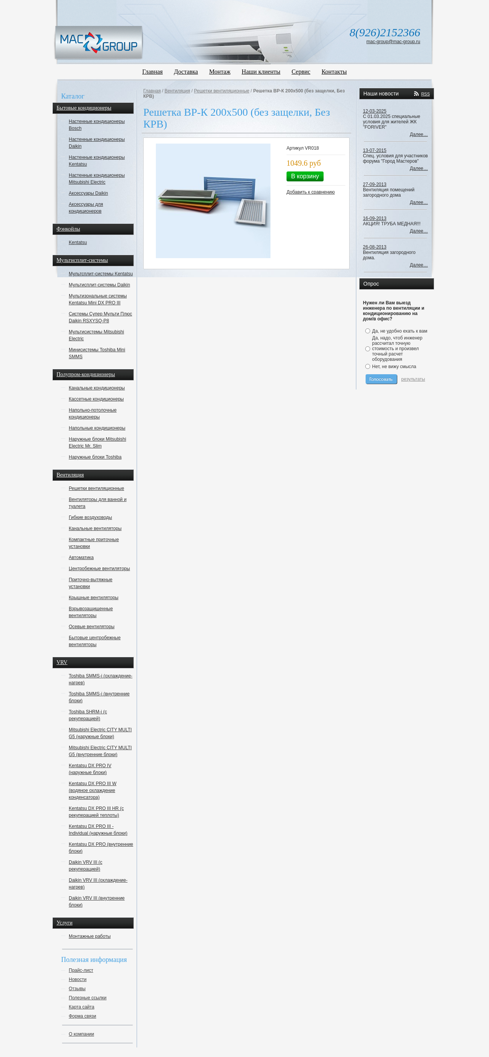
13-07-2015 (374, 150)
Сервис (300, 71)
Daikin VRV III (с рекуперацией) (85, 866)
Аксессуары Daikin (88, 193)
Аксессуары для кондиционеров (86, 208)
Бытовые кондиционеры (84, 108)
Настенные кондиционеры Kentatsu (97, 161)
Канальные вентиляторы (95, 528)
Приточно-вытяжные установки (90, 583)
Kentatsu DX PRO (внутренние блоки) (101, 848)
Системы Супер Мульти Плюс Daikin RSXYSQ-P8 (100, 317)
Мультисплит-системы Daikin (99, 285)
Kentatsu (78, 242)
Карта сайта (81, 1007)
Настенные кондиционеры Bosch (97, 125)
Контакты (334, 71)
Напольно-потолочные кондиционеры (93, 413)
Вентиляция (70, 475)
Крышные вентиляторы (93, 597)
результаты (413, 379)
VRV (62, 662)
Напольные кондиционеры (97, 428)
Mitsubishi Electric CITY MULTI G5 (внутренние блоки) (100, 751)
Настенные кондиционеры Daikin (97, 143)
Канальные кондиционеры (97, 388)
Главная (152, 71)
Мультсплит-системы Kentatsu (101, 273)
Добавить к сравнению (311, 192)
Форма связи (82, 1016)
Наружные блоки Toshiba (95, 457)
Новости (77, 979)
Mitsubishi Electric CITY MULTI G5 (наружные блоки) (100, 733)
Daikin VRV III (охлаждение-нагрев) (98, 884)
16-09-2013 (374, 218)
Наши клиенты (261, 71)
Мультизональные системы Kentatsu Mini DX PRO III (98, 299)
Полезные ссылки (88, 997)
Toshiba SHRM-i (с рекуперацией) (88, 715)
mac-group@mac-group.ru (393, 41)
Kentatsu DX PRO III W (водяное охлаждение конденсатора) (93, 790)
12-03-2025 (374, 111)
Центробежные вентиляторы (99, 568)
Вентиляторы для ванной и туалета (97, 503)
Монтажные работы (90, 936)
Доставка (186, 71)
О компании (81, 1034)
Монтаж (220, 71)
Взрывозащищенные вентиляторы (91, 612)
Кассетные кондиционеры (96, 399)
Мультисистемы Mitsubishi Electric (96, 335)
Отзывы (77, 988)
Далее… (419, 134)
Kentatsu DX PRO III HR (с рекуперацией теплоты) (96, 812)
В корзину (305, 176)
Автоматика (81, 557)
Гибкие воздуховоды (90, 517)
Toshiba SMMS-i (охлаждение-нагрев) (101, 679)
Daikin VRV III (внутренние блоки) (97, 901)
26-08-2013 (374, 247)
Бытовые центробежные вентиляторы (95, 641)
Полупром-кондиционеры (86, 374)
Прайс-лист (81, 970)
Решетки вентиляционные (96, 488)
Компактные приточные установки (94, 543)
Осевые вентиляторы (92, 626)
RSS (425, 94)
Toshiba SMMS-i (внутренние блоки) (99, 697)
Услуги (65, 923)
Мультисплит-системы (82, 260)
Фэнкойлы (68, 229)
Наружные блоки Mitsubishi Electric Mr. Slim (97, 442)
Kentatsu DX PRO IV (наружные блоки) (90, 769)
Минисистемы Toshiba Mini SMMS (97, 353)
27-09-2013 (374, 184)
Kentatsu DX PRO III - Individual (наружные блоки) (98, 830)
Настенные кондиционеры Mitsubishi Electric (97, 179)
